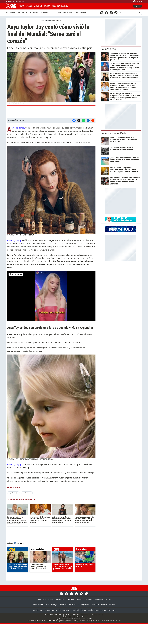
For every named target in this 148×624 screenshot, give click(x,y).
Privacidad (75, 610)
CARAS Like (76, 5)
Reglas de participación (97, 610)
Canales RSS (38, 610)
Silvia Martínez (10, 13)
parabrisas (85, 549)
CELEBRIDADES (46, 20)
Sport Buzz (95, 605)
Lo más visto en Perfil (113, 133)
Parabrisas (89, 599)
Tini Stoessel (34, 13)
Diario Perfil (41, 599)
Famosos (28, 6)
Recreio (104, 605)
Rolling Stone (84, 605)
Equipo (83, 610)
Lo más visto (108, 49)
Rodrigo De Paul (46, 13)
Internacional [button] (62, 6)
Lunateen (99, 599)
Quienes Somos (51, 610)
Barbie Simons (27, 493)
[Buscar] (129, 13)
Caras (47, 605)
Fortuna (71, 599)
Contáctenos (64, 610)
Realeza (47, 6)
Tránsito (111, 610)
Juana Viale (57, 13)
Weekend (79, 599)
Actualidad (38, 6)
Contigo (54, 605)
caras (62, 549)
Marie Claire (60, 599)
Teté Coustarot (68, 13)
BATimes (108, 599)
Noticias (20, 6)
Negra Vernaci (22, 13)
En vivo (137, 6)
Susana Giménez (81, 13)
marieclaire (40, 549)
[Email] (92, 120)
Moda (54, 6)
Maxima (112, 605)
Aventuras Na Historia (67, 605)
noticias (17, 549)
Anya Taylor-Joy (18, 127)
